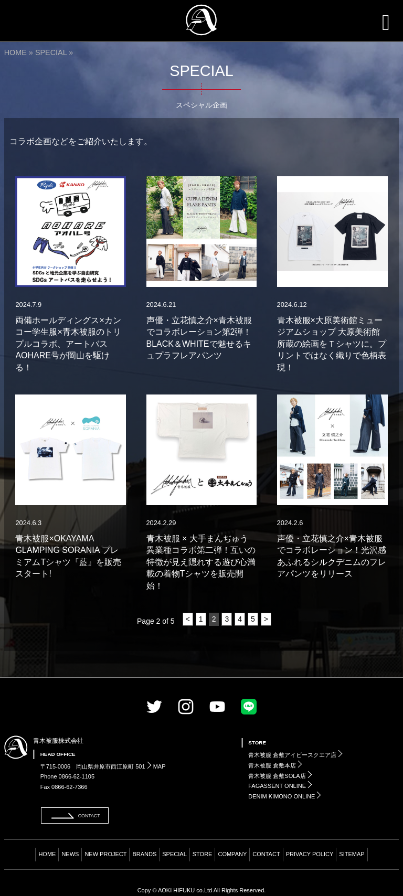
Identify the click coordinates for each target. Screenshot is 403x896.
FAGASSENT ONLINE (280, 786)
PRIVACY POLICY (310, 854)
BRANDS (144, 854)
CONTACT (266, 854)
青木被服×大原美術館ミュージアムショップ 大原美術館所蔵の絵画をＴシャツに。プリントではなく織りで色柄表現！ (331, 344)
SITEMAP (351, 854)
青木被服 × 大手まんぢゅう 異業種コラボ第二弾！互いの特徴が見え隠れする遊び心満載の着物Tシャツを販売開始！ (201, 562)
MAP (156, 766)
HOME (15, 52)
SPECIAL (51, 52)
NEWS (70, 854)
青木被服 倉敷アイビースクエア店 (295, 755)
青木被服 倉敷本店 (275, 765)
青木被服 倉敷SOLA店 (280, 776)
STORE (203, 854)
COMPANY (232, 854)
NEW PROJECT (105, 854)
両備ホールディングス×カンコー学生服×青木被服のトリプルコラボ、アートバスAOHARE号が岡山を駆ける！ (68, 344)
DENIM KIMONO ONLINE (284, 796)
